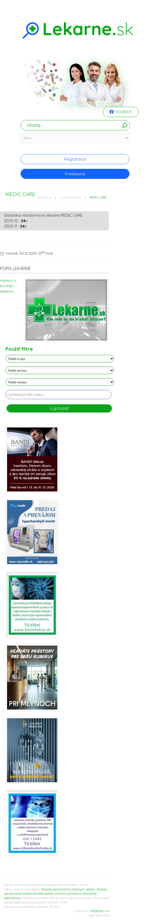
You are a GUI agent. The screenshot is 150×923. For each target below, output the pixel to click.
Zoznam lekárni (70, 197)
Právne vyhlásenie (68, 894)
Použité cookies (43, 894)
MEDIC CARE (98, 197)
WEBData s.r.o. (100, 911)
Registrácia (75, 159)
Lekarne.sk (44, 197)
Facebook (121, 112)
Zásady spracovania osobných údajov (68, 889)
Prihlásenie (75, 173)
